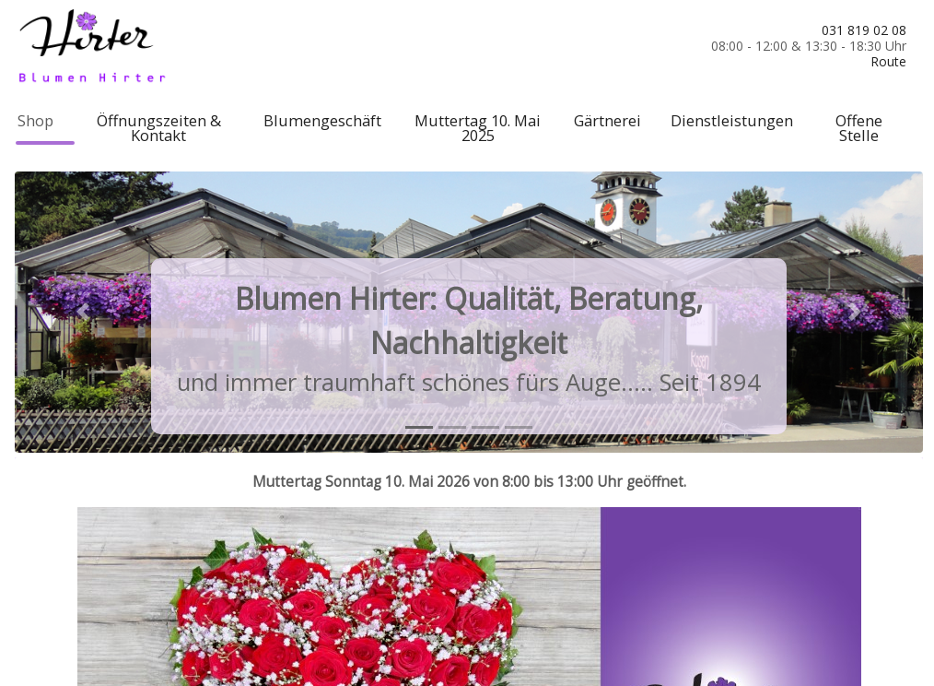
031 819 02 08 (864, 30)
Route (888, 61)
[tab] (419, 427)
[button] (83, 312)
